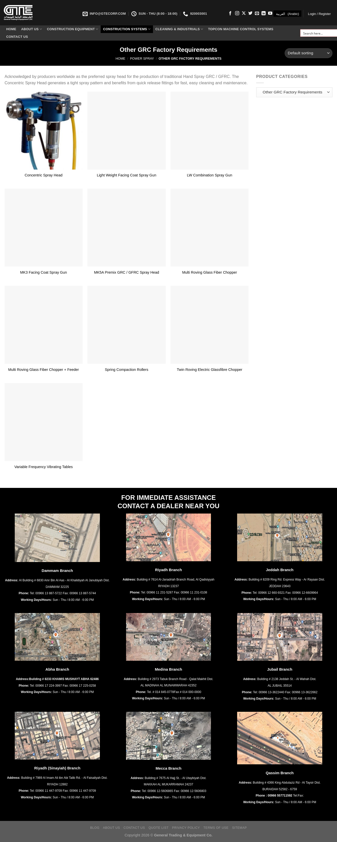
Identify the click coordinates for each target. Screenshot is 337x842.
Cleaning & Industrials (179, 29)
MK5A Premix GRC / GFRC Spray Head (126, 272)
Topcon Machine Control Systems (240, 29)
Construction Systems (126, 29)
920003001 (195, 14)
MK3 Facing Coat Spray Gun (43, 272)
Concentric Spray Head (44, 175)
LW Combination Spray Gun (209, 175)
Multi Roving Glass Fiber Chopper (209, 272)
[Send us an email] (257, 13)
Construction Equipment (72, 29)
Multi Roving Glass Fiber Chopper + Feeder (43, 370)
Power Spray (142, 58)
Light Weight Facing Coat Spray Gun (126, 175)
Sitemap (239, 828)
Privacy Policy (186, 828)
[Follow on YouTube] (270, 13)
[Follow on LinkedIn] (264, 13)
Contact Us (17, 37)
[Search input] (318, 33)
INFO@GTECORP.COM (104, 14)
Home (11, 29)
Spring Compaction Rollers (126, 370)
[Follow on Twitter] (250, 13)
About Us (31, 29)
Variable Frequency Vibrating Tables (43, 467)
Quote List (158, 828)
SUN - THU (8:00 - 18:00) (154, 14)
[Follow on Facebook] (230, 13)
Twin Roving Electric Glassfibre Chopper (209, 370)
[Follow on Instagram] (237, 13)
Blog (94, 828)
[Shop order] (308, 53)
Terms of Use (215, 828)
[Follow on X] (244, 13)
